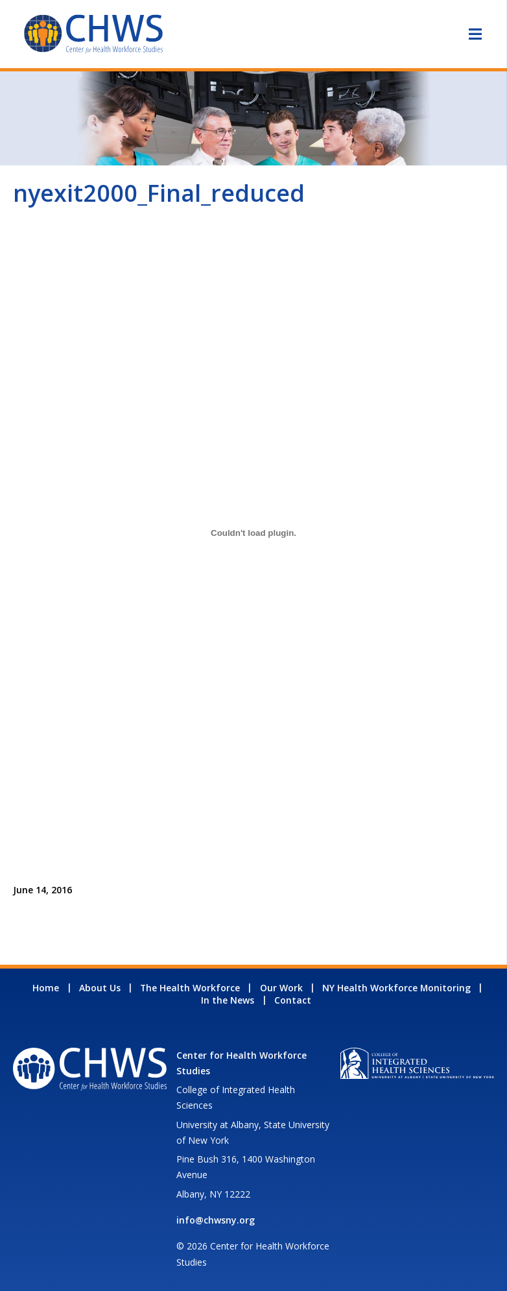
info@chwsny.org (215, 1220)
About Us (100, 988)
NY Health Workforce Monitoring (396, 988)
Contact (292, 1000)
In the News (227, 1000)
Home (45, 988)
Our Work (281, 988)
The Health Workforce (190, 988)
